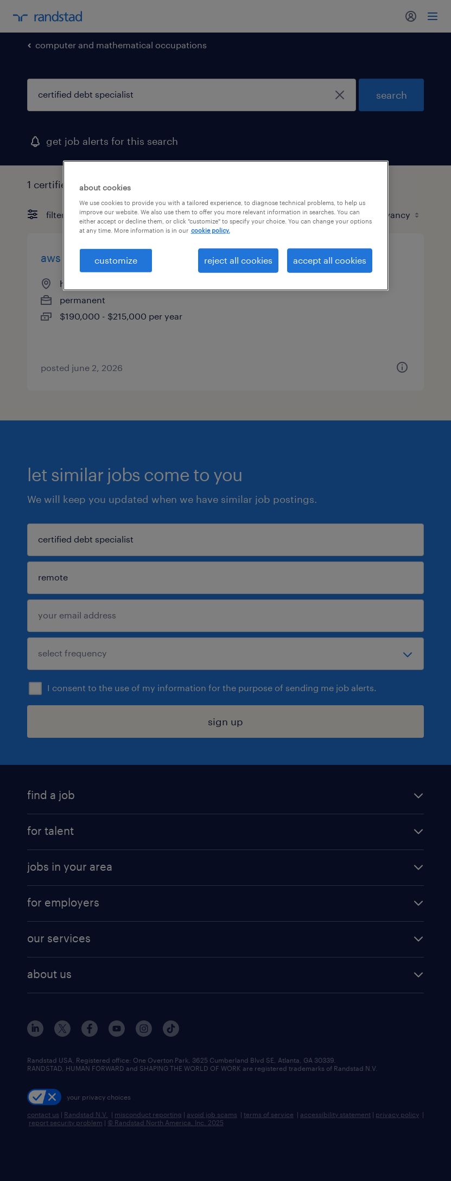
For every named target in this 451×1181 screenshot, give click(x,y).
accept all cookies (329, 260)
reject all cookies (238, 260)
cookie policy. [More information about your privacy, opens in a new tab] (210, 230)
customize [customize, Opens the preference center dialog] (115, 260)
